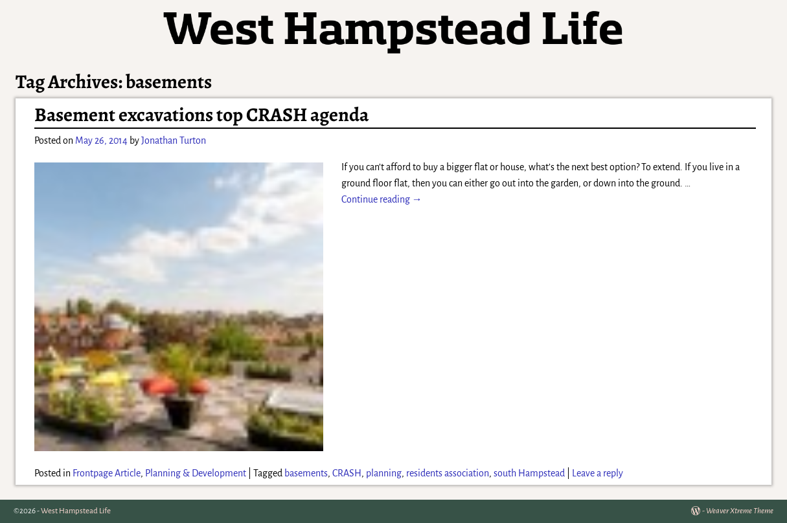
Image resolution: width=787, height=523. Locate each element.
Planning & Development (195, 473)
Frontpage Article (107, 473)
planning (384, 473)
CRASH (346, 473)
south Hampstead (529, 473)
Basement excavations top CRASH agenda (201, 115)
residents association (447, 473)
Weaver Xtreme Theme (739, 511)
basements (306, 473)
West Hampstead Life (76, 511)
